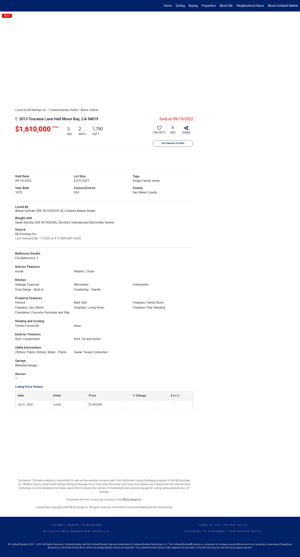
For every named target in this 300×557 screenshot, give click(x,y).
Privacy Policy (236, 525)
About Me (226, 5)
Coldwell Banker (65, 525)
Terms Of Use (209, 525)
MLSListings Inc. (132, 499)
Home (168, 5)
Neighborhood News (250, 5)
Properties (208, 5)
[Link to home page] (5, 5)
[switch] (159, 131)
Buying (193, 5)
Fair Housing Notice (245, 531)
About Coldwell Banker (283, 5)
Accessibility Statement (205, 531)
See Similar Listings (172, 143)
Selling (180, 5)
